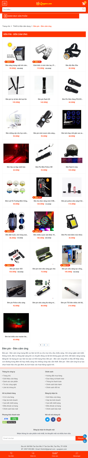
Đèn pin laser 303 (16, 269)
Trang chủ (7, 376)
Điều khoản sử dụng (10, 406)
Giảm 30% (38, 231)
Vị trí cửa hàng (8, 397)
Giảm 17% (10, 265)
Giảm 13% (66, 265)
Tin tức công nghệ (9, 384)
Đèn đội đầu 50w (72, 65)
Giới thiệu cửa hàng (10, 379)
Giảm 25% (10, 231)
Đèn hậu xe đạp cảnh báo (16, 167)
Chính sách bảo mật (10, 409)
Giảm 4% (37, 62)
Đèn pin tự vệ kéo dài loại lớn (16, 99)
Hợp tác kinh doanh (10, 400)
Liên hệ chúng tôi (9, 387)
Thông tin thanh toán (54, 381)
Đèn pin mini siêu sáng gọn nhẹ (44, 269)
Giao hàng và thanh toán (55, 379)
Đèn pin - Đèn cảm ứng (15, 34)
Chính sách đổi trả (53, 387)
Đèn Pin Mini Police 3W (44, 167)
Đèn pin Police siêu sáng (16, 303)
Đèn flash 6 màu (72, 167)
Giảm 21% (10, 62)
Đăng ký (81, 438)
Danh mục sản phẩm (15, 15)
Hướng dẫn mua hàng (54, 376)
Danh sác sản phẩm (10, 381)
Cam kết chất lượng (10, 403)
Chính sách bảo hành (54, 384)
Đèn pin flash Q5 (44, 99)
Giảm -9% (38, 197)
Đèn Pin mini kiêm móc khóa (71, 235)
